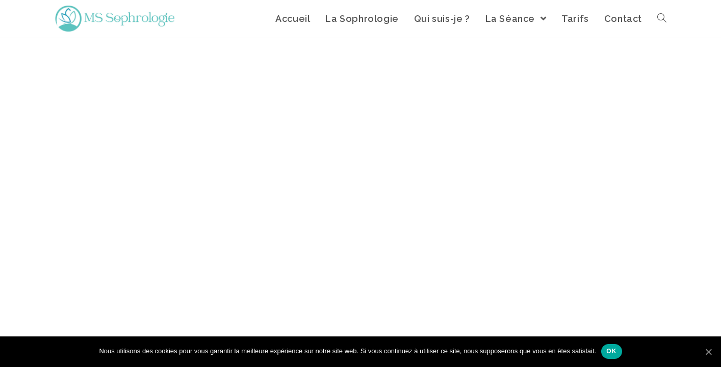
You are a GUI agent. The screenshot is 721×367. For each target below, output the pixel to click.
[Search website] (662, 19)
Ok (611, 351)
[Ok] (708, 352)
